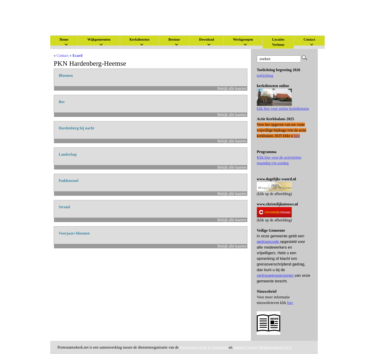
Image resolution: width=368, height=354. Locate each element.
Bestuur (174, 39)
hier (290, 303)
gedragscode (268, 242)
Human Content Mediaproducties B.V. (262, 347)
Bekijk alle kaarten (232, 88)
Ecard (78, 56)
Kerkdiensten (140, 39)
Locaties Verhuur (278, 42)
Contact (309, 39)
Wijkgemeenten (98, 39)
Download (206, 39)
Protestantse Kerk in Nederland (204, 347)
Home (64, 39)
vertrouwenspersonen (276, 275)
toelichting (265, 75)
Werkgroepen (243, 39)
